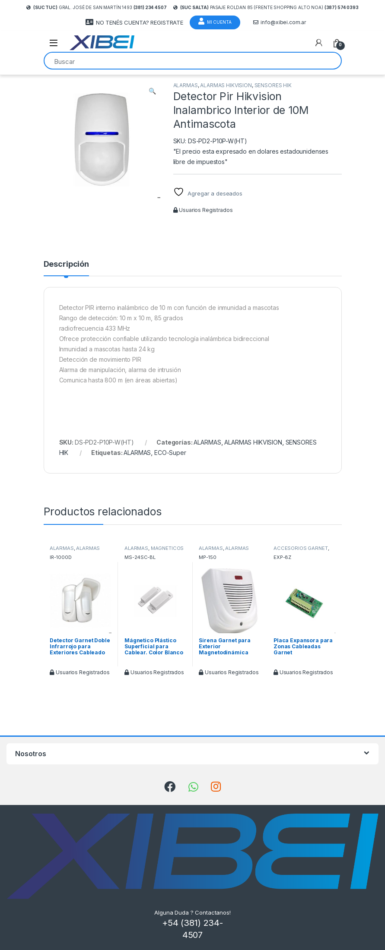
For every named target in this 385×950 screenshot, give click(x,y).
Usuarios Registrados (203, 210)
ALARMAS (185, 85)
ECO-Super (170, 452)
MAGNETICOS (167, 548)
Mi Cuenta (215, 21)
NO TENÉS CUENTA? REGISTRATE (134, 22)
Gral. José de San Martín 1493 (96, 7)
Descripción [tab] (66, 264)
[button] (152, 91)
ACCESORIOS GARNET (301, 548)
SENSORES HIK (273, 85)
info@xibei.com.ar (279, 22)
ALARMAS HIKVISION (226, 85)
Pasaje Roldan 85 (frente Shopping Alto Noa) (266, 7)
